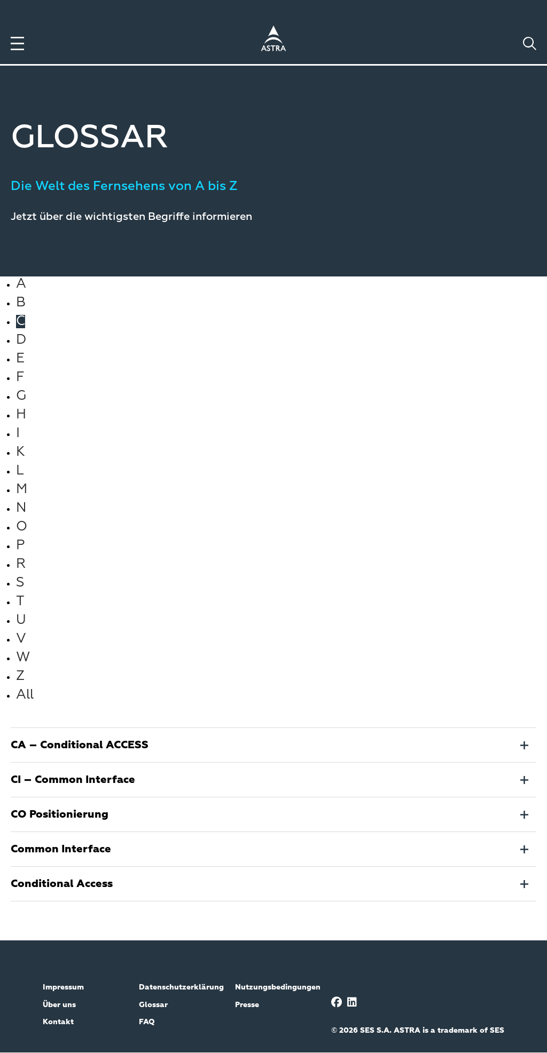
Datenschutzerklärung (181, 987)
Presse (247, 1005)
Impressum (63, 987)
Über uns (59, 1005)
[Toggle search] (529, 43)
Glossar (153, 1005)
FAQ (147, 1022)
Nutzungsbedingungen (278, 987)
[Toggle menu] (17, 43)
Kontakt (58, 1022)
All (25, 695)
